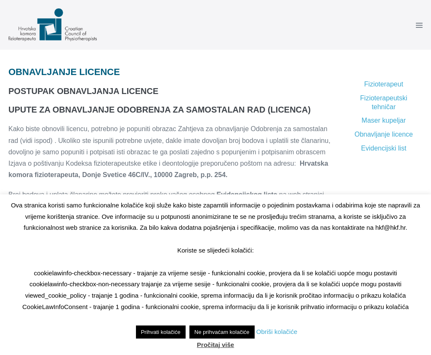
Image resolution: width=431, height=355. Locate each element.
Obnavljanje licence (383, 134)
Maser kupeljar (384, 120)
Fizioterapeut (383, 84)
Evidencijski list (384, 148)
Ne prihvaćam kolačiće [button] (222, 332)
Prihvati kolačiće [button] (161, 332)
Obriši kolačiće (277, 331)
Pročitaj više (215, 344)
